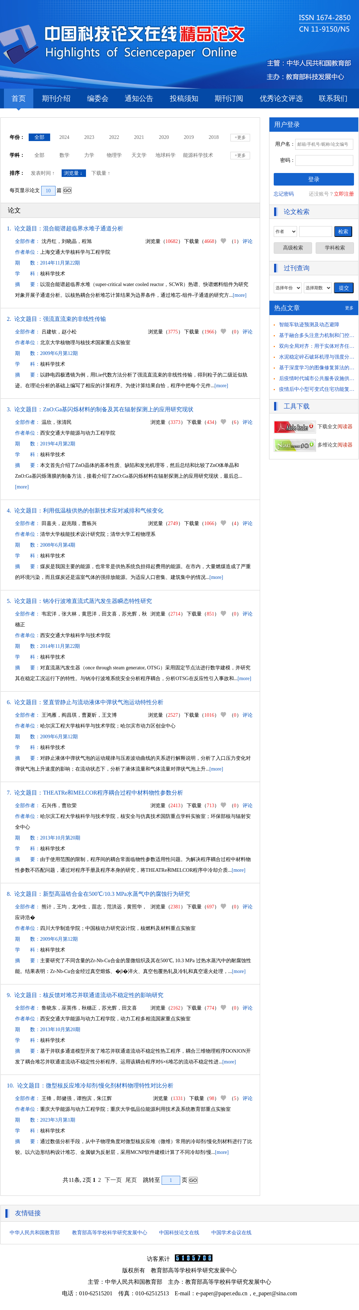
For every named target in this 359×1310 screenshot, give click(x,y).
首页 (18, 101)
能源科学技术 (198, 155)
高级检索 (293, 248)
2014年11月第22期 (60, 263)
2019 (189, 137)
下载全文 (313, 426)
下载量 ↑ (101, 173)
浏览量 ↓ (74, 173)
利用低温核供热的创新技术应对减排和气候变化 (103, 510)
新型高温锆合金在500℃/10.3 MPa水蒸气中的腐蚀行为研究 (116, 894)
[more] (239, 295)
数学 (64, 155)
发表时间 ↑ (43, 173)
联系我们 (333, 98)
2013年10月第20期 (60, 838)
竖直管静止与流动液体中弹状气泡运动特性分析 (103, 702)
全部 (39, 137)
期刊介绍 (56, 98)
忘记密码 (284, 194)
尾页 (131, 1180)
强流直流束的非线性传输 (74, 319)
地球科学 (165, 155)
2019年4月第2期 (57, 443)
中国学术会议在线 (231, 1232)
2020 (164, 137)
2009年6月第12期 (59, 353)
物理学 (114, 155)
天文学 (139, 155)
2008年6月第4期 (57, 545)
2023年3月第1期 (57, 1120)
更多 (349, 307)
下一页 (113, 1180)
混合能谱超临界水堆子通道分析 (83, 228)
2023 (89, 137)
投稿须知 (184, 98)
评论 (248, 241)
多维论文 (313, 445)
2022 (114, 137)
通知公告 (139, 98)
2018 (214, 137)
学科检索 (335, 248)
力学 (89, 155)
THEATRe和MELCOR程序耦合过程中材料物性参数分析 (113, 793)
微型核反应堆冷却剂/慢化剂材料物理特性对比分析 (109, 1085)
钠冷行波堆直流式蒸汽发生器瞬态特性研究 (97, 601)
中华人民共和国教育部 (35, 1232)
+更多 (240, 137)
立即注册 (344, 194)
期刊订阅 (229, 98)
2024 (64, 137)
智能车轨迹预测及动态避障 (309, 324)
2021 (139, 137)
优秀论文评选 (281, 98)
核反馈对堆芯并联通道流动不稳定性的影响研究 (103, 995)
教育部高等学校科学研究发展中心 (109, 1232)
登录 (314, 179)
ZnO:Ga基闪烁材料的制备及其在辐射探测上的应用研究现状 (118, 409)
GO (67, 190)
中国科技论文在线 (179, 1232)
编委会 (98, 98)
